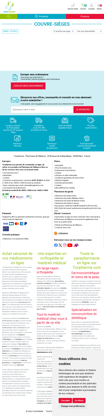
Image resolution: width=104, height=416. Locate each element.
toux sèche (22, 344)
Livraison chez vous (62, 228)
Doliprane (21, 335)
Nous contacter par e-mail (22, 185)
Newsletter (7, 175)
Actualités (58, 165)
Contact (5, 178)
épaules (47, 288)
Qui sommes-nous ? (10, 173)
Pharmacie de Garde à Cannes (66, 203)
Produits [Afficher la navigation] (50, 16)
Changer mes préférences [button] (73, 406)
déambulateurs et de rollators (48, 352)
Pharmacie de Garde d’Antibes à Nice (69, 198)
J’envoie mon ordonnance (28, 86)
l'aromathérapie (77, 334)
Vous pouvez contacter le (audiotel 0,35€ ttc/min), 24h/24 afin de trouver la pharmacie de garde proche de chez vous (77, 208)
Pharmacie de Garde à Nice (65, 196)
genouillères (59, 281)
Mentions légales (61, 180)
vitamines (20, 365)
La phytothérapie (84, 331)
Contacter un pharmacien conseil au (22, 180)
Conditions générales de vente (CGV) (69, 178)
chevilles (63, 288)
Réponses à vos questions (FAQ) (15, 239)
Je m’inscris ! (83, 109)
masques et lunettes (44, 403)
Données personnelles (63, 183)
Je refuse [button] (79, 400)
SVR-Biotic (85, 302)
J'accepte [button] (65, 400)
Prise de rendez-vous (63, 168)
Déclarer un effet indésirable (65, 175)
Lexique (57, 173)
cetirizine (5, 351)
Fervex (4, 353)
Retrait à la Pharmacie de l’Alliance (68, 225)
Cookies (58, 185)
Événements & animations (65, 170)
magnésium (16, 363)
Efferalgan (7, 339)
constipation (16, 349)
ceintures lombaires (44, 283)
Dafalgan (19, 339)
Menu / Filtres (10, 31)
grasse (4, 346)
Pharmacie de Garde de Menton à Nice (69, 201)
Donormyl (13, 356)
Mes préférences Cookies (64, 188)
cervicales (40, 288)
